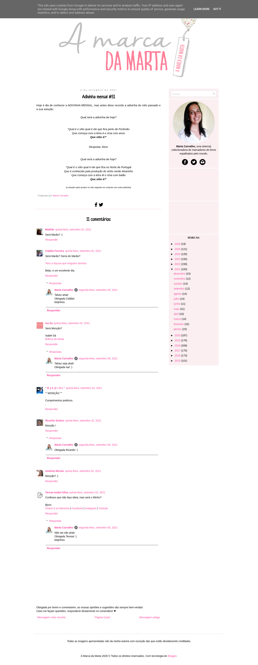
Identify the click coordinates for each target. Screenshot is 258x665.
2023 (178, 259)
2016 (178, 355)
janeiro (178, 329)
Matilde (49, 229)
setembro (179, 288)
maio (177, 308)
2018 (178, 345)
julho (177, 298)
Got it (217, 9)
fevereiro (179, 324)
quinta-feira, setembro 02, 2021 (73, 229)
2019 (178, 340)
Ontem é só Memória (57, 508)
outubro (178, 283)
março (178, 318)
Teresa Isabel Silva (56, 492)
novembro (180, 278)
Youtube (103, 508)
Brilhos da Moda (54, 339)
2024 (178, 254)
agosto (178, 293)
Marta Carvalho (64, 289)
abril (176, 313)
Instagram (91, 508)
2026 (178, 243)
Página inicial (102, 617)
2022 (178, 264)
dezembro (180, 273)
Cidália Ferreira (54, 250)
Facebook (77, 508)
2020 (178, 335)
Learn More (202, 9)
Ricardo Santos (54, 420)
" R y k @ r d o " (55, 388)
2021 (178, 269)
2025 (178, 249)
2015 (178, 360)
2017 (178, 350)
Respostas (55, 283)
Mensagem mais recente (51, 617)
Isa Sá (49, 323)
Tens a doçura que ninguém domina (66, 263)
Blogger (172, 655)
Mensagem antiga (149, 617)
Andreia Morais (54, 471)
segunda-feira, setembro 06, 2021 (98, 289)
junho (177, 303)
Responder (51, 239)
